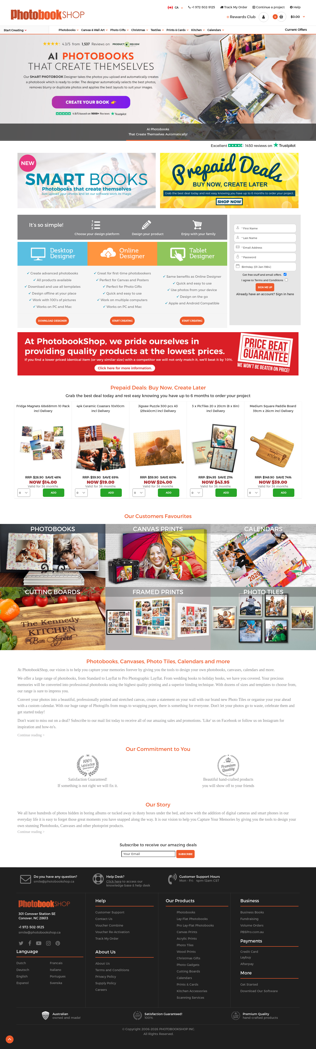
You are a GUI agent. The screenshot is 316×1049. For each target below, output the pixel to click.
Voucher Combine (109, 925)
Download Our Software (259, 991)
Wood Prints (186, 951)
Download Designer (52, 320)
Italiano (55, 970)
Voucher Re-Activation (112, 932)
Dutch (21, 963)
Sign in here (285, 294)
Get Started (249, 984)
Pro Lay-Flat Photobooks (195, 925)
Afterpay (246, 964)
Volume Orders (252, 925)
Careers (101, 989)
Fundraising (249, 919)
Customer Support (109, 912)
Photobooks (186, 912)
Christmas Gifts (188, 958)
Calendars (184, 978)
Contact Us (103, 919)
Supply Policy (105, 983)
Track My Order (233, 7)
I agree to (262, 280)
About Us (102, 963)
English (22, 976)
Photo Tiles (185, 945)
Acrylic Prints (187, 938)
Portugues (58, 976)
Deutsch (22, 970)
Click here (113, 881)
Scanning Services (190, 997)
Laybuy (245, 957)
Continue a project (269, 7)
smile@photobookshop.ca (54, 881)
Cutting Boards (188, 971)
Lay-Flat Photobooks (192, 919)
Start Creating (122, 320)
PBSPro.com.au (252, 932)
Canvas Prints (187, 932)
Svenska (56, 983)
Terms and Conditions (269, 280)
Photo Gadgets (188, 965)
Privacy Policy (105, 976)
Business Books (252, 912)
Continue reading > (31, 735)
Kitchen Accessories (192, 991)
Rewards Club (241, 16)
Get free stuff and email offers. (262, 274)
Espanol (22, 983)
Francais (56, 963)
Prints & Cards (187, 984)
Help (295, 7)
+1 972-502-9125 (201, 7)
